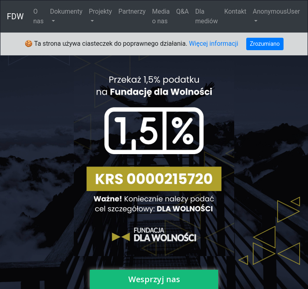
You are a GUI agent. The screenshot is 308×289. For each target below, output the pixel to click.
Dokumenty (66, 11)
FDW (15, 16)
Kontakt (235, 11)
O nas (38, 16)
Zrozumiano (265, 44)
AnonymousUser (276, 11)
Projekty (100, 11)
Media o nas (161, 16)
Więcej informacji (213, 43)
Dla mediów (206, 16)
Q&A (182, 11)
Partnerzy (132, 11)
